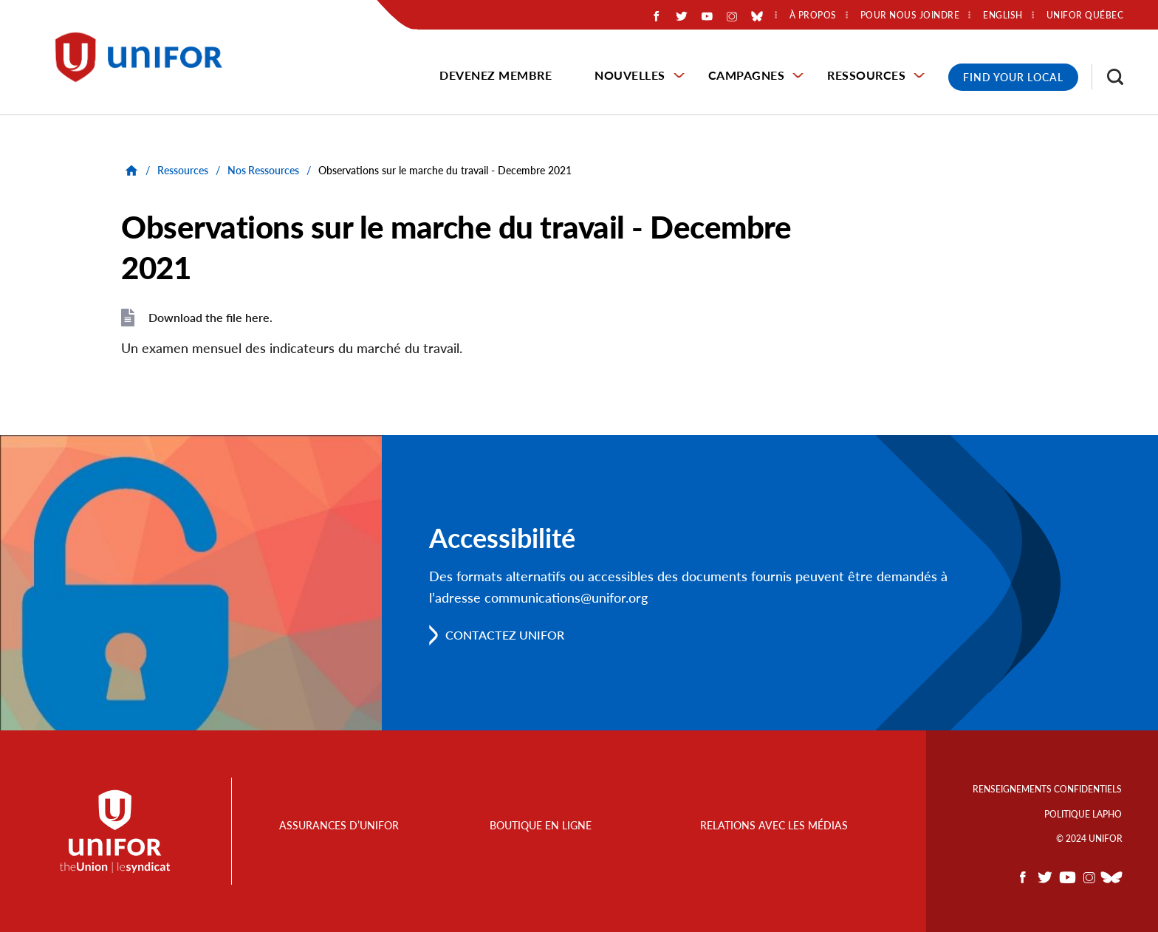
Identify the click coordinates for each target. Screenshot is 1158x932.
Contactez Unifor (504, 635)
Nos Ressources (263, 170)
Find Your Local (1013, 77)
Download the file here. (210, 317)
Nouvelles (630, 75)
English (1003, 15)
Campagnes (746, 75)
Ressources (866, 75)
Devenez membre (495, 75)
